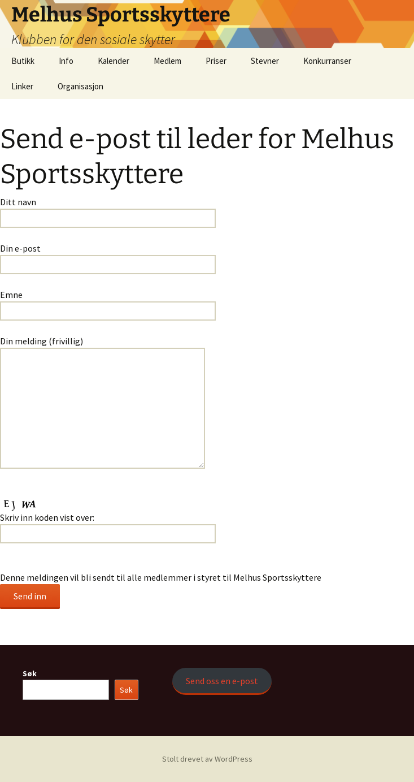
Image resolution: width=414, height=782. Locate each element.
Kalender (113, 60)
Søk (30, 673)
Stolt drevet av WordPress (207, 759)
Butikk (22, 60)
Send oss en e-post (222, 680)
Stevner (265, 60)
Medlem (167, 60)
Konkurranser (327, 60)
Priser (216, 60)
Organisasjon (80, 86)
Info (66, 60)
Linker (22, 86)
